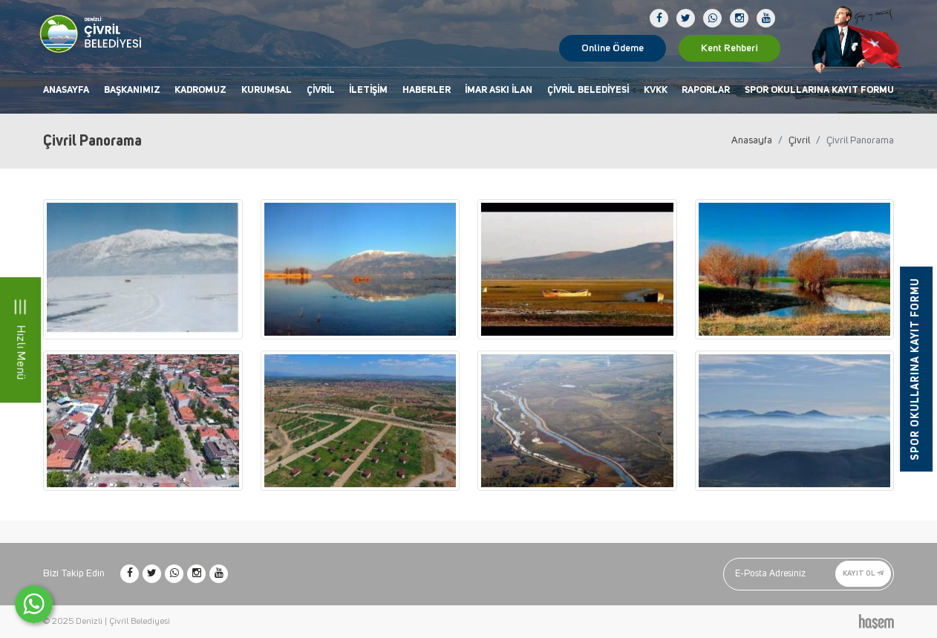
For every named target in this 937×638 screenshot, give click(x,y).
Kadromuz (200, 90)
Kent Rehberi (729, 48)
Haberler (426, 90)
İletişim (368, 90)
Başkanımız (132, 90)
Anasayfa (66, 90)
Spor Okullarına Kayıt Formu (819, 90)
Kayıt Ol (863, 573)
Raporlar (706, 90)
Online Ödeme (612, 48)
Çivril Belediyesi (588, 90)
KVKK (655, 90)
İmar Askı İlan (498, 90)
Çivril (321, 90)
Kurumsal (266, 90)
